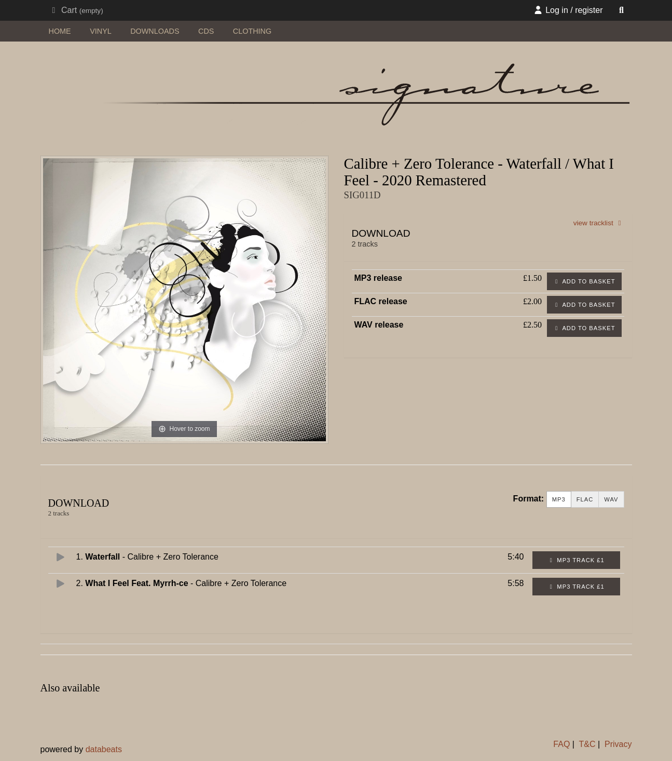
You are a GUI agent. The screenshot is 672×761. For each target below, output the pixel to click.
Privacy (618, 744)
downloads (154, 31)
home (60, 31)
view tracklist (598, 223)
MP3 (559, 499)
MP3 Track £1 (576, 560)
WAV (611, 499)
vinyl (101, 31)
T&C (587, 744)
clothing (252, 31)
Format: (528, 498)
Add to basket (584, 281)
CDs (206, 31)
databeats (104, 749)
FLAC (585, 499)
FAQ (561, 744)
